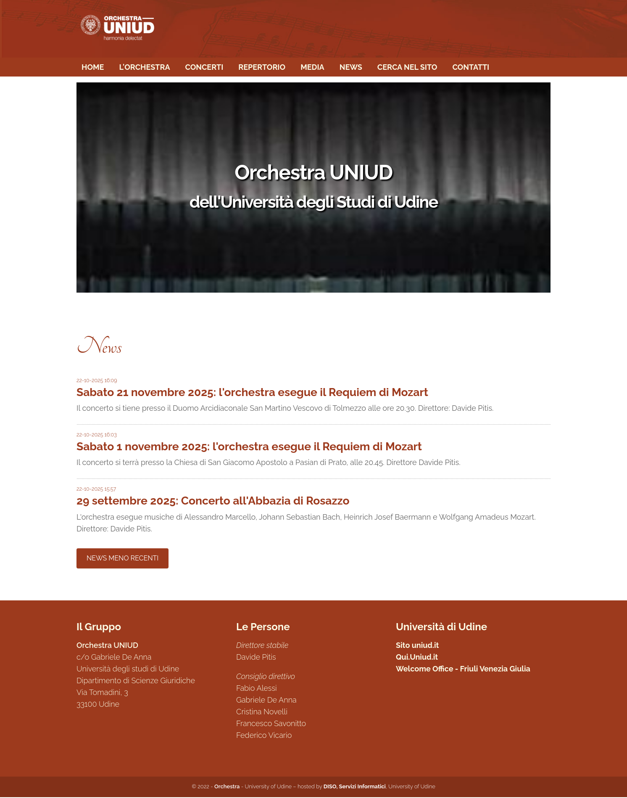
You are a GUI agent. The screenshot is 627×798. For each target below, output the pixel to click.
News (351, 67)
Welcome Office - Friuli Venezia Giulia (463, 669)
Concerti (204, 67)
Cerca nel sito (407, 67)
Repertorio (261, 67)
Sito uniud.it (417, 646)
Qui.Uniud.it (417, 657)
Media (312, 67)
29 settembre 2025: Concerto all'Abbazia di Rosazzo (212, 501)
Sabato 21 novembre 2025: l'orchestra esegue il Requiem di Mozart (252, 392)
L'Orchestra (144, 67)
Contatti (470, 67)
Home (93, 67)
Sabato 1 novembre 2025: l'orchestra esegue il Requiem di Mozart (249, 447)
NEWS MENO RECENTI (122, 559)
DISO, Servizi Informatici (355, 787)
